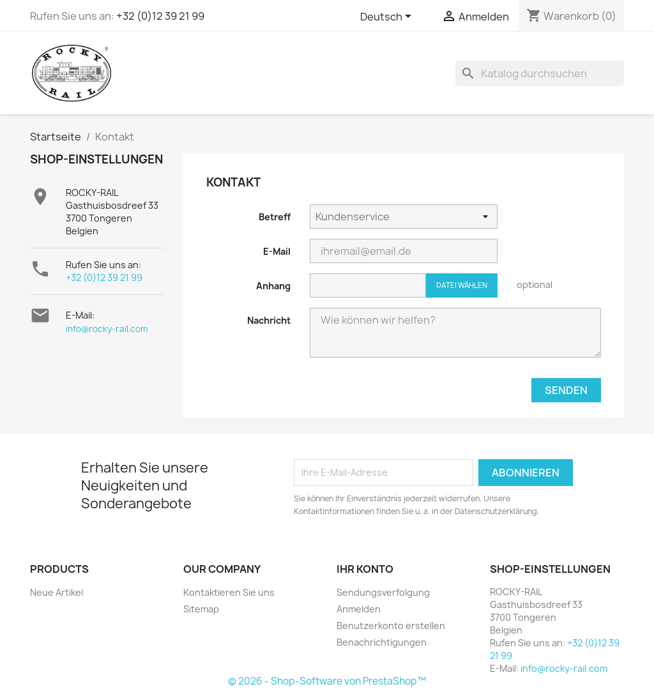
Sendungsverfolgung (383, 592)
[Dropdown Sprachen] (388, 17)
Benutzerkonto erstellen (391, 625)
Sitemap (201, 609)
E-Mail (277, 251)
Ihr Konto (365, 569)
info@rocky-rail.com (107, 329)
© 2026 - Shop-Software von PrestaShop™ (327, 681)
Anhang (273, 286)
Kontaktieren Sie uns (229, 592)
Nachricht (269, 320)
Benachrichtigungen (382, 642)
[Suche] (539, 73)
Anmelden (359, 609)
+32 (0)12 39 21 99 (160, 16)
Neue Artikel (56, 592)
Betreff (275, 217)
